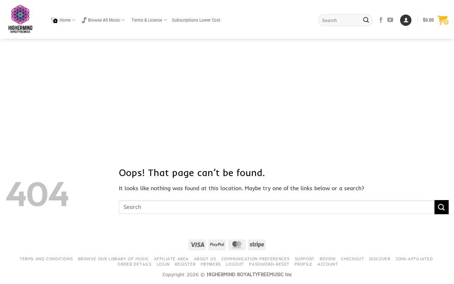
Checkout (352, 258)
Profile (303, 264)
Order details (134, 264)
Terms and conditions (46, 258)
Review (328, 258)
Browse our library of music (113, 258)
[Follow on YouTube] (390, 20)
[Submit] (366, 20)
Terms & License (149, 20)
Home (63, 20)
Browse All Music (103, 20)
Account (327, 264)
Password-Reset (269, 264)
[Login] (405, 20)
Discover (380, 258)
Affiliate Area (171, 258)
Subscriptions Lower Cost (196, 20)
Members (211, 264)
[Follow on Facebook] (381, 20)
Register (185, 264)
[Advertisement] (227, 92)
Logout (235, 264)
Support (305, 258)
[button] (436, 20)
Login (163, 264)
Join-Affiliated (414, 258)
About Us (205, 258)
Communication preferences (255, 258)
